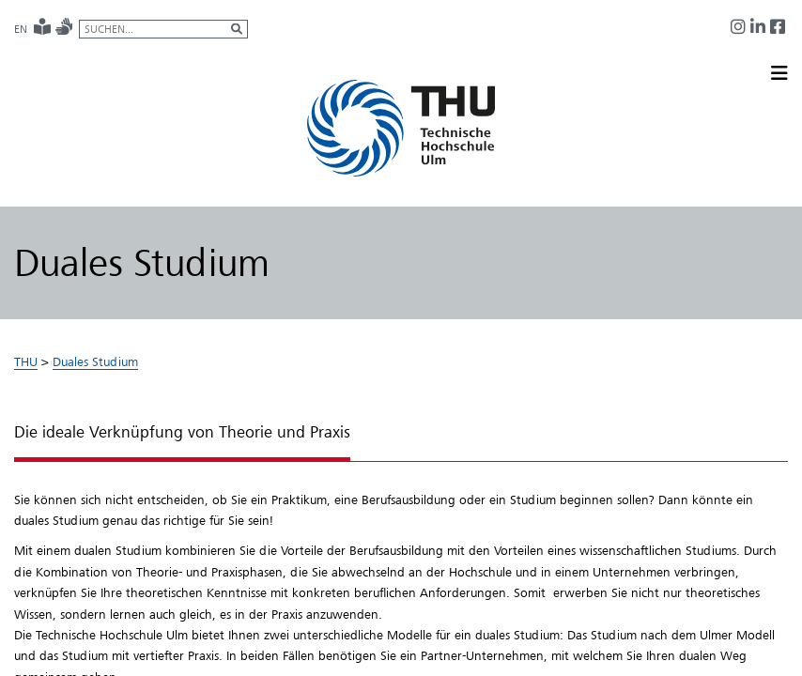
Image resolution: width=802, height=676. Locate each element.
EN (20, 29)
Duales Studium (95, 361)
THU (26, 361)
